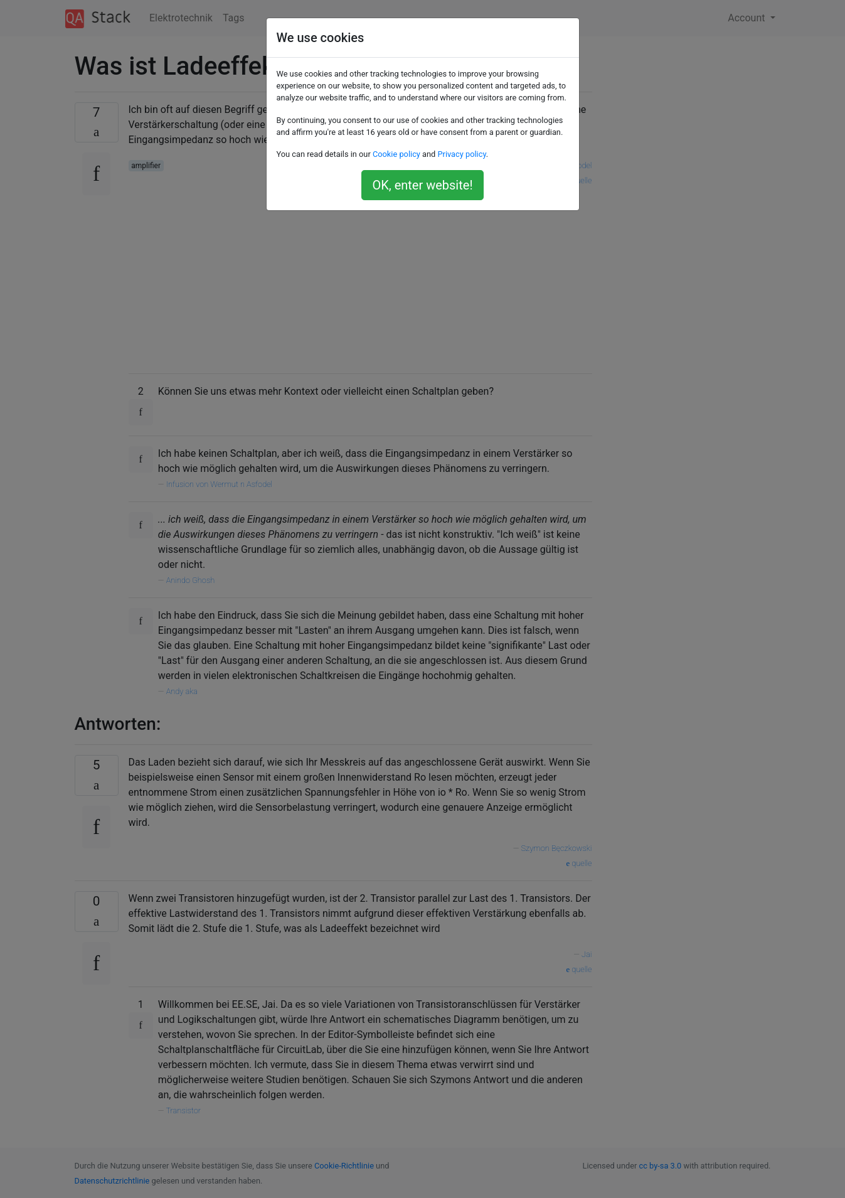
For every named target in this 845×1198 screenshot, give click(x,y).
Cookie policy (396, 154)
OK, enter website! (422, 185)
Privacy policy (461, 154)
